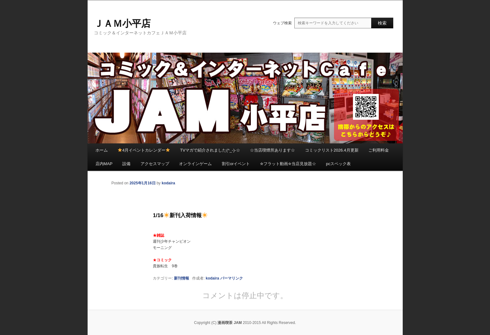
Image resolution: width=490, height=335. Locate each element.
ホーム (101, 150)
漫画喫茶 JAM (229, 323)
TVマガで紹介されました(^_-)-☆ (210, 150)
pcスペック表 (338, 163)
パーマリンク (231, 278)
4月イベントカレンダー (144, 150)
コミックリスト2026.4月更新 (332, 150)
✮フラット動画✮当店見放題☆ (288, 163)
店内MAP (103, 163)
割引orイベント (236, 163)
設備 (126, 163)
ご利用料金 (378, 150)
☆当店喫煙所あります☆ (272, 150)
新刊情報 (181, 278)
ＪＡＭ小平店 (122, 23)
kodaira (168, 183)
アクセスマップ (155, 163)
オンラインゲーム (195, 163)
